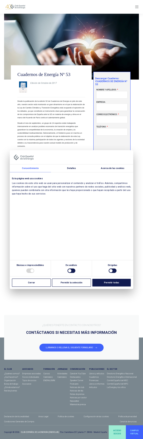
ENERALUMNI (49, 380)
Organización (10, 380)
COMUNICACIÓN (77, 369)
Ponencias (94, 380)
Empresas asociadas (31, 373)
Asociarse (26, 384)
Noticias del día (76, 391)
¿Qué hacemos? (11, 377)
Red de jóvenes (10, 391)
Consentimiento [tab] (30, 168)
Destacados (75, 377)
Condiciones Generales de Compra (19, 421)
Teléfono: (101, 127)
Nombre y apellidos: (106, 90)
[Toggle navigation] (137, 7)
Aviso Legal (43, 416)
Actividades (62, 373)
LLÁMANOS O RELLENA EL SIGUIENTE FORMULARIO (71, 347)
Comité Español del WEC (117, 380)
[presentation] (111, 143)
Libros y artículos (96, 373)
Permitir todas (111, 282)
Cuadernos (94, 377)
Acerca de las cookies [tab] (112, 168)
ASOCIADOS (27, 369)
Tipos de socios (29, 380)
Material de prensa (78, 404)
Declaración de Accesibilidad (16, 416)
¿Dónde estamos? (12, 387)
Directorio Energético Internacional (122, 377)
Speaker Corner (76, 380)
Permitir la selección (71, 282)
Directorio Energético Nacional (120, 373)
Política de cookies (66, 416)
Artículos (93, 387)
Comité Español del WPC (117, 384)
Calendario (48, 377)
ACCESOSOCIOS (117, 432)
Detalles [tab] (71, 168)
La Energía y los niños (116, 387)
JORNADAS (62, 369)
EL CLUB (8, 369)
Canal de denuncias (128, 421)
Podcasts (74, 384)
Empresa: (101, 102)
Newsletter (74, 401)
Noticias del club (77, 387)
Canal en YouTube (78, 373)
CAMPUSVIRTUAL (134, 432)
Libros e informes (96, 384)
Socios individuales (30, 377)
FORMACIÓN (49, 369)
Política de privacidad (127, 416)
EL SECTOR (112, 369)
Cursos (46, 373)
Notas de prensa (77, 394)
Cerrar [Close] (31, 282)
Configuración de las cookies (96, 416)
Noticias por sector (78, 397)
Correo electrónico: (106, 114)
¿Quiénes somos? (12, 373)
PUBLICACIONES (96, 369)
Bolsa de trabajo (11, 384)
